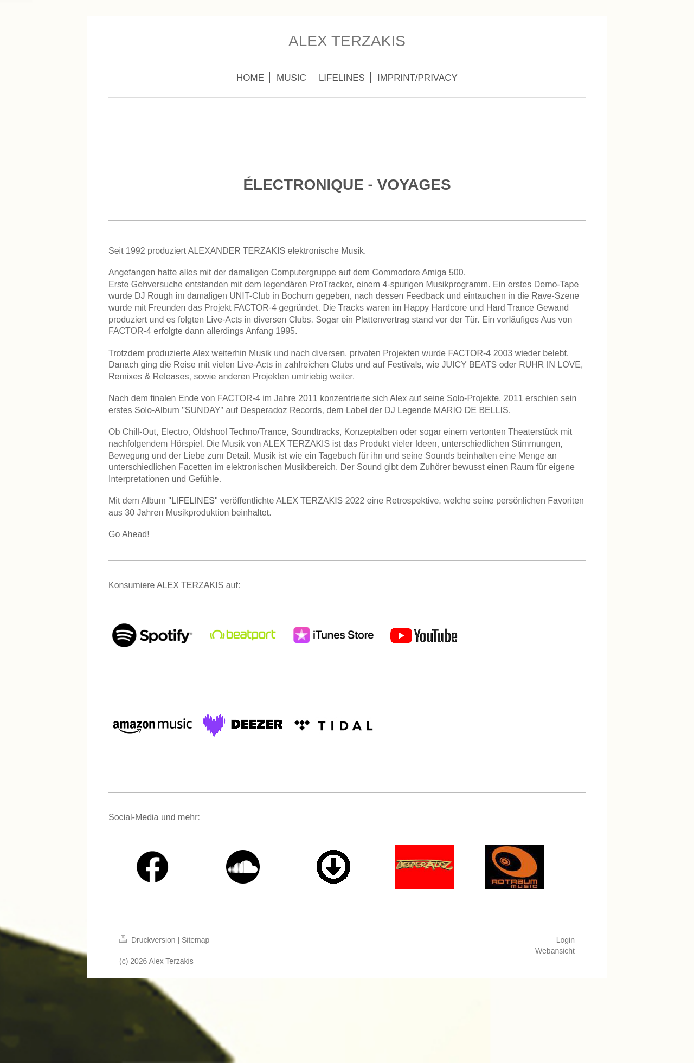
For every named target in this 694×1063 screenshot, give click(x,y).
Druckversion (148, 940)
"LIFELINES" (192, 500)
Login (565, 940)
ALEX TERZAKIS (347, 41)
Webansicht (555, 950)
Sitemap (195, 940)
